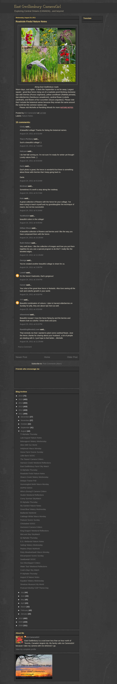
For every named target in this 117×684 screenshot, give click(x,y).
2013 (21, 407)
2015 (21, 399)
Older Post (72, 357)
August (24, 431)
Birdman (23, 186)
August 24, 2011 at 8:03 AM (31, 161)
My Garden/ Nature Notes (30, 506)
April (23, 603)
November (25, 420)
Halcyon (23, 151)
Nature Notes (27, 116)
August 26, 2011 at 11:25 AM (31, 342)
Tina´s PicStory (26, 139)
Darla (22, 166)
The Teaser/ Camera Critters (31, 459)
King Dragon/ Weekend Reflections (34, 531)
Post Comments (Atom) (52, 364)
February (25, 610)
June (23, 596)
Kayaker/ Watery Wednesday (32, 581)
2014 (21, 403)
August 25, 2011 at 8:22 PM (31, 324)
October (24, 424)
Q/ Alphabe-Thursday (29, 538)
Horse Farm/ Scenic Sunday (31, 452)
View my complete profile (26, 649)
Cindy (22, 127)
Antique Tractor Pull (28, 481)
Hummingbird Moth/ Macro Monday (34, 484)
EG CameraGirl (32, 637)
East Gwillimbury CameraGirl (37, 7)
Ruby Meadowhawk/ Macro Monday (34, 552)
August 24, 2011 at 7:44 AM (31, 146)
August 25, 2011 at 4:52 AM (31, 309)
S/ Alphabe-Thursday (28, 470)
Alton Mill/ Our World (28, 445)
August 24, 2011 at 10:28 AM (31, 238)
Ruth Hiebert (25, 243)
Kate (22, 198)
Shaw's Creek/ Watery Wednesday (34, 477)
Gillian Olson (25, 228)
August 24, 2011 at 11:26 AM (31, 255)
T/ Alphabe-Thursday (28, 434)
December (25, 417)
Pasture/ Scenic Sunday (30, 520)
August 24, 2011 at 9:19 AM (31, 210)
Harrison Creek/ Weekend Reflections (35, 463)
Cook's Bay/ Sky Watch (29, 570)
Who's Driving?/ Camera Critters (33, 491)
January (24, 614)
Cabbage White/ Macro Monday (33, 516)
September (25, 428)
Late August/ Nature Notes (31, 438)
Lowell (23, 273)
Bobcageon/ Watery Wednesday (33, 441)
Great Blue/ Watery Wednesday (33, 509)
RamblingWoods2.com (29, 329)
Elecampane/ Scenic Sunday (32, 556)
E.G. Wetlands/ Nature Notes (32, 541)
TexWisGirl (24, 216)
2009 (21, 622)
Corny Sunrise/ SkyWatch (30, 499)
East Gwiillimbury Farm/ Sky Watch (34, 466)
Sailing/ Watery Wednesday (31, 545)
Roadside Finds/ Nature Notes (32, 474)
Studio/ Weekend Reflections (32, 495)
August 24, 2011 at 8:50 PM (31, 294)
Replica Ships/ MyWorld (30, 549)
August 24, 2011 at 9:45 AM (31, 223)
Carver (23, 285)
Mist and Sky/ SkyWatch (30, 534)
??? (21, 300)
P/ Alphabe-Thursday (28, 574)
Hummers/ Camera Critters (31, 527)
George (23, 260)
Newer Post (21, 357)
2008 (21, 626)
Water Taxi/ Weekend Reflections (33, 566)
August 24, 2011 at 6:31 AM (31, 134)
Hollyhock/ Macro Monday (30, 449)
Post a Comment (25, 347)
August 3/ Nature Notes (29, 577)
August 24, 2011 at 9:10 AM (31, 181)
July (22, 592)
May (23, 600)
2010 (21, 618)
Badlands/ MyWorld (28, 513)
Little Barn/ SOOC (27, 456)
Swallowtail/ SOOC (28, 559)
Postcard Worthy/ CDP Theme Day (34, 588)
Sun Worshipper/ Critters (30, 563)
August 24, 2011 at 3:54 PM (31, 280)
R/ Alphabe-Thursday (28, 502)
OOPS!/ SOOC (26, 488)
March (23, 607)
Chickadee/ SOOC (27, 524)
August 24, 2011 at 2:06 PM (31, 267)
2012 (21, 410)
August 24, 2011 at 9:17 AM (31, 193)
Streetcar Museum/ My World (32, 584)
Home (47, 357)
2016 (21, 396)
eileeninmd (24, 315)
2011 (21, 414)
